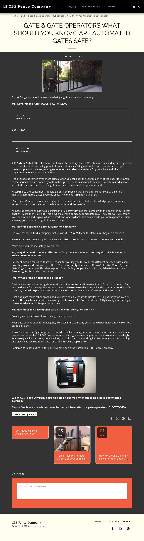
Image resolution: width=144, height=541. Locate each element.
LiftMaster (96, 290)
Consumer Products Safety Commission (54, 191)
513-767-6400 (117, 407)
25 (61, 432)
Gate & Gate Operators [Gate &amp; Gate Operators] (25, 414)
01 (102, 432)
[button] (92, 6)
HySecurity (113, 290)
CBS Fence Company (102, 347)
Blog (23, 15)
